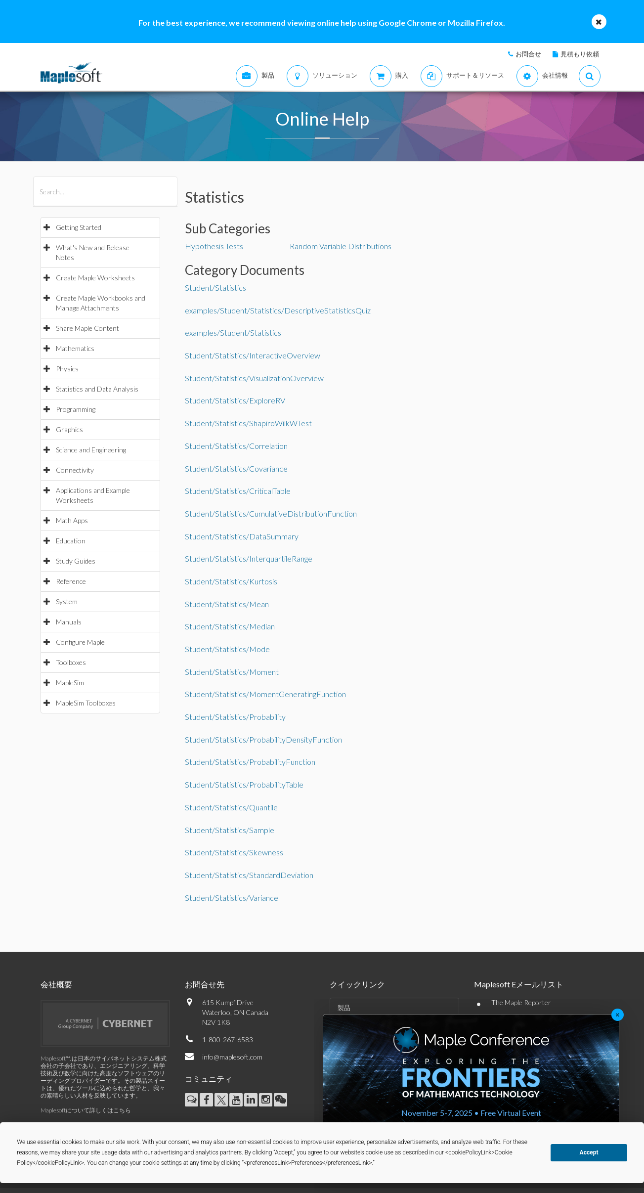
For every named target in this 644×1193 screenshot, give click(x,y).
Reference (71, 581)
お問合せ (528, 54)
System (67, 601)
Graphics (69, 429)
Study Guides (75, 561)
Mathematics (75, 348)
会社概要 (56, 984)
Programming (75, 409)
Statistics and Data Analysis (97, 389)
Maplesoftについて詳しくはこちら (86, 1110)
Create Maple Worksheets (95, 277)
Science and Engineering (91, 449)
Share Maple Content (87, 328)
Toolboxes (71, 662)
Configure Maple (80, 642)
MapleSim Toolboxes (86, 703)
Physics (67, 368)
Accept (589, 1152)
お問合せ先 (204, 984)
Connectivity (75, 470)
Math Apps (72, 520)
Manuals (69, 622)
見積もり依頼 (579, 54)
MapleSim (70, 682)
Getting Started (78, 227)
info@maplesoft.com (232, 1057)
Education (71, 540)
